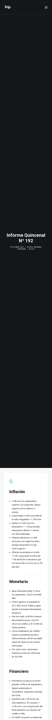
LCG (33, 246)
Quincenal (21, 246)
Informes (37, 244)
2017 (31, 244)
